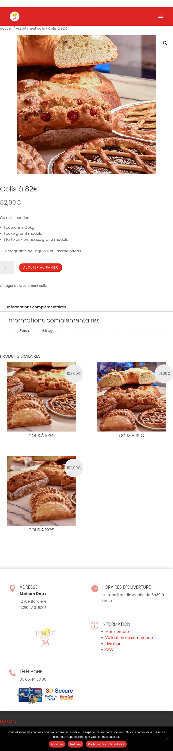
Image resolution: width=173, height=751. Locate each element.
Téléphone (30, 672)
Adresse (28, 587)
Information (116, 624)
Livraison (113, 643)
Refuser (75, 744)
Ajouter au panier (40, 267)
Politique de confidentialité (106, 744)
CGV (109, 649)
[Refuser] (167, 738)
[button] (165, 43)
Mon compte (117, 631)
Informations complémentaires (36, 307)
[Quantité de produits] (7, 267)
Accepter (57, 744)
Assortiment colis (30, 28)
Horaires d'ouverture (126, 587)
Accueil (6, 28)
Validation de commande (129, 637)
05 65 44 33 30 (87, 4)
